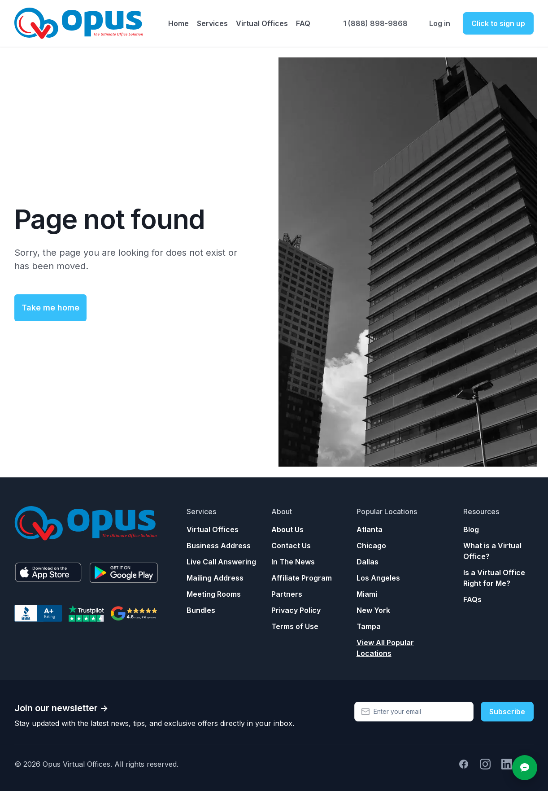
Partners (286, 594)
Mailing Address (215, 577)
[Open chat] (524, 767)
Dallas (367, 561)
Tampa (369, 626)
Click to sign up (498, 23)
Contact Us (291, 545)
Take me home (50, 307)
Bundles (201, 610)
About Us (287, 529)
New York (373, 610)
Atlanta (370, 529)
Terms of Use (294, 626)
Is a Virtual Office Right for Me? (494, 578)
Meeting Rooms (214, 594)
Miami (367, 594)
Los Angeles (378, 577)
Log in (439, 23)
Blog (471, 529)
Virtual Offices (213, 529)
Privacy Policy (296, 610)
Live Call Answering (221, 561)
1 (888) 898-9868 (375, 23)
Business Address (219, 545)
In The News (293, 561)
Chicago (371, 545)
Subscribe (507, 711)
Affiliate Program (301, 577)
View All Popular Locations (385, 648)
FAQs (472, 599)
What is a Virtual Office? (492, 551)
